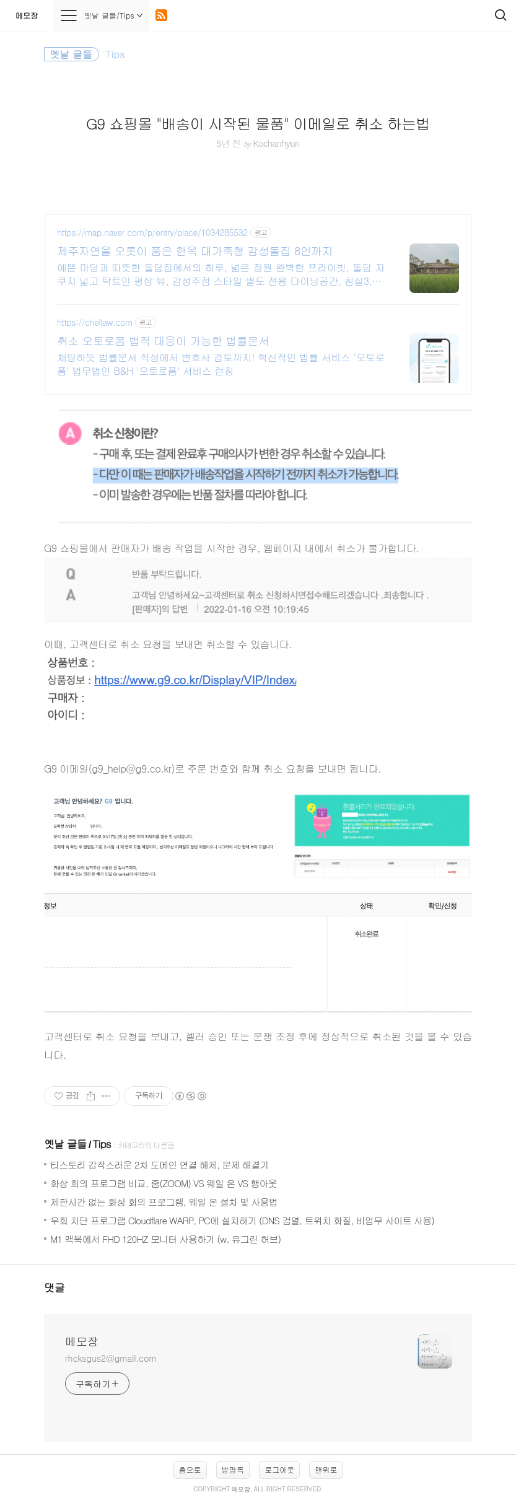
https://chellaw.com (95, 322)
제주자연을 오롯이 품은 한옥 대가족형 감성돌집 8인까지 (195, 250)
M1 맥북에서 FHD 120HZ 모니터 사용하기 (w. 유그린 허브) (165, 1238)
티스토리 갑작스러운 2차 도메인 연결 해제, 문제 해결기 (159, 1164)
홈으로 (190, 1469)
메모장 (26, 15)
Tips (101, 1143)
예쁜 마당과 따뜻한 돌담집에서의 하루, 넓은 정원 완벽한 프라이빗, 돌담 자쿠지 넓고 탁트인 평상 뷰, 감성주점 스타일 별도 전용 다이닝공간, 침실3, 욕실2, (221, 274)
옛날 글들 (65, 1143)
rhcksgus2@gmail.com (110, 1358)
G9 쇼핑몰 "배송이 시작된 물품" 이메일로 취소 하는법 (258, 123)
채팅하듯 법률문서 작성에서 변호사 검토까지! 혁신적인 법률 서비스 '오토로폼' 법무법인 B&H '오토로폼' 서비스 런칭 (221, 364)
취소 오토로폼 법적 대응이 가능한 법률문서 (163, 340)
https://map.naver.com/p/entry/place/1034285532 (152, 232)
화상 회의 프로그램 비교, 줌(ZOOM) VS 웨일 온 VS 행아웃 (163, 1183)
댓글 (54, 1287)
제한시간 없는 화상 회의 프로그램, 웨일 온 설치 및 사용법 (164, 1201)
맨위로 (326, 1469)
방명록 (233, 1469)
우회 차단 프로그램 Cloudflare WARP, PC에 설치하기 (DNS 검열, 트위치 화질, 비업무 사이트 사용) (242, 1220)
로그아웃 (279, 1469)
